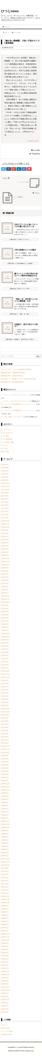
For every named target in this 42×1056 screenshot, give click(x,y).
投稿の (5, 1028)
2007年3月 (5, 887)
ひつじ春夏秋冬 (6, 439)
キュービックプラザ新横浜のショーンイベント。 (18, 404)
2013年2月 (5, 665)
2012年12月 (5, 671)
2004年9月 (5, 978)
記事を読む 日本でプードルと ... (20, 239)
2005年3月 (5, 962)
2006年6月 (5, 915)
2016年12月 (5, 521)
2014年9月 (5, 605)
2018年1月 (5, 480)
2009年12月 (5, 784)
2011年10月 (5, 715)
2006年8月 (5, 909)
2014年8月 (5, 608)
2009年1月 (5, 818)
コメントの (7, 1031)
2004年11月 (5, 971)
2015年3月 (5, 586)
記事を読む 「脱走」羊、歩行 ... (20, 314)
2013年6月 (5, 652)
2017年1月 (5, 518)
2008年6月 (5, 840)
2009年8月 (5, 796)
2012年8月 (5, 683)
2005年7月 (5, 949)
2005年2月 (5, 965)
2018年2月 (5, 477)
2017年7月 (5, 499)
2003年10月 (5, 990)
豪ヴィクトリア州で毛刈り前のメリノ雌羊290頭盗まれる (26, 275)
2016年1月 (5, 555)
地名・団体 (5, 451)
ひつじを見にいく (7, 433)
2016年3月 (5, 549)
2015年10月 (5, 565)
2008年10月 (5, 827)
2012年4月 (5, 696)
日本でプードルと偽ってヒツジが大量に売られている (26, 225)
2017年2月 (5, 514)
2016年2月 (5, 552)
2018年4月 (5, 471)
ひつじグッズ (6, 430)
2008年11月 (5, 824)
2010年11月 (5, 749)
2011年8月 (5, 721)
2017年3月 (5, 511)
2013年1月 (5, 668)
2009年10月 (5, 790)
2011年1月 (5, 743)
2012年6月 (5, 690)
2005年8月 (5, 946)
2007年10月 (5, 865)
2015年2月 (5, 590)
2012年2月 (5, 702)
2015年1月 (5, 593)
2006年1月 (5, 931)
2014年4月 (5, 621)
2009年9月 (5, 793)
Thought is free (29, 1051)
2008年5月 (5, 843)
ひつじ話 (4, 445)
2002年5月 (5, 1012)
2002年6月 (5, 1009)
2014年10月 (5, 602)
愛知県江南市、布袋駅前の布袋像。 (13, 372)
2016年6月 (5, 540)
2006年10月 (5, 902)
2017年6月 (5, 502)
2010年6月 (5, 765)
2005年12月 (5, 934)
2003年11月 (5, 987)
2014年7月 (5, 611)
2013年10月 (5, 640)
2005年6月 (5, 953)
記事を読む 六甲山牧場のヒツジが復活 (20, 263)
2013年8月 (5, 646)
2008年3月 (5, 849)
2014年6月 (5, 615)
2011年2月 (5, 740)
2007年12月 (5, 859)
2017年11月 (5, 486)
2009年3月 (5, 812)
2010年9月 (5, 755)
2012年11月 (5, 674)
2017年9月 (5, 493)
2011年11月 (5, 712)
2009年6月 (5, 802)
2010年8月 (5, 759)
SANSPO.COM (33, 141)
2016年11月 (5, 524)
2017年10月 (5, 489)
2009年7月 (5, 799)
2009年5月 (5, 805)
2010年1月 (5, 780)
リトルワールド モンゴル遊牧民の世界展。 (16, 369)
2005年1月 (5, 968)
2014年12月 (5, 596)
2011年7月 (5, 724)
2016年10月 (5, 527)
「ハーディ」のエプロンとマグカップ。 (15, 395)
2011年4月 (5, 734)
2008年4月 (5, 846)
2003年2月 (5, 996)
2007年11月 (5, 862)
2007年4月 (5, 884)
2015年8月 (5, 571)
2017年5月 (5, 505)
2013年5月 (5, 655)
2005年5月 (5, 956)
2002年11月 (5, 999)
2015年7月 (5, 574)
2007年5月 (5, 881)
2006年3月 (5, 924)
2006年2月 (5, 927)
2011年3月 (5, 737)
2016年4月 (5, 546)
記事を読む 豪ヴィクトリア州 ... (20, 288)
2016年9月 (5, 530)
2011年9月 (5, 718)
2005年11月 (5, 937)
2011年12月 (5, 708)
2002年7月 (5, 1006)
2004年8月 (5, 981)
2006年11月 (5, 899)
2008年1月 (5, 856)
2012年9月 (5, 680)
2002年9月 (5, 1003)
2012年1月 (5, 705)
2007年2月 (5, 890)
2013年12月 (5, 633)
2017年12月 (5, 483)
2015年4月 (5, 583)
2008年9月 (5, 831)
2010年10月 (5, 752)
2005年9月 (5, 943)
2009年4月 (5, 809)
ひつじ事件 (36, 150)
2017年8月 (5, 496)
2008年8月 (5, 834)
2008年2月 (5, 852)
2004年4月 (5, 984)
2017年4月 (5, 508)
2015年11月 (5, 561)
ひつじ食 (4, 448)
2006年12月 (5, 896)
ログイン (4, 1025)
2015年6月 (5, 577)
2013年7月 (5, 649)
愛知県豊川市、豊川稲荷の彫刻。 (13, 382)
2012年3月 (5, 699)
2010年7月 (5, 762)
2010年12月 (5, 746)
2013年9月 (5, 643)
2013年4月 (5, 658)
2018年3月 (5, 474)
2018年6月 (5, 464)
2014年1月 (5, 630)
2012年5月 (5, 693)
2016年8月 (5, 533)
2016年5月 (5, 543)
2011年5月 (5, 730)
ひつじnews (10, 11)
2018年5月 (5, 468)
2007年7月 (5, 874)
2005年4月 (5, 959)
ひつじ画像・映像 (7, 442)
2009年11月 (5, 787)
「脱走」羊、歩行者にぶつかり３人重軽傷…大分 (26, 300)
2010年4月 (5, 771)
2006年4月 (5, 921)
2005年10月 (5, 940)
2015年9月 (5, 568)
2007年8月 (5, 871)
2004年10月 (5, 974)
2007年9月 (5, 868)
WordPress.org (6, 1034)
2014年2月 (5, 627)
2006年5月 (5, 918)
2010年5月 (5, 768)
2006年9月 (5, 906)
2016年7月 (5, 536)
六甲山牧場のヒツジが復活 (25, 250)
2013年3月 (5, 662)
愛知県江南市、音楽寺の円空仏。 (13, 376)
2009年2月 (5, 815)
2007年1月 (5, 893)
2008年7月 (5, 837)
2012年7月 (5, 687)
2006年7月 (5, 912)
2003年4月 (5, 993)
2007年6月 (5, 877)
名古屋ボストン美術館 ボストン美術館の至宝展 (18, 379)
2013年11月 (5, 637)
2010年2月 (5, 777)
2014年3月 (5, 624)
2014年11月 (5, 599)
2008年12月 (5, 821)
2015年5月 (5, 580)
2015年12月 (5, 558)
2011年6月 (5, 727)
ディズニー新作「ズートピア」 (12, 417)
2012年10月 (5, 677)
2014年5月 (5, 618)
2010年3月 (5, 774)
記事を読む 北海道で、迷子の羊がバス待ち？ (20, 339)
